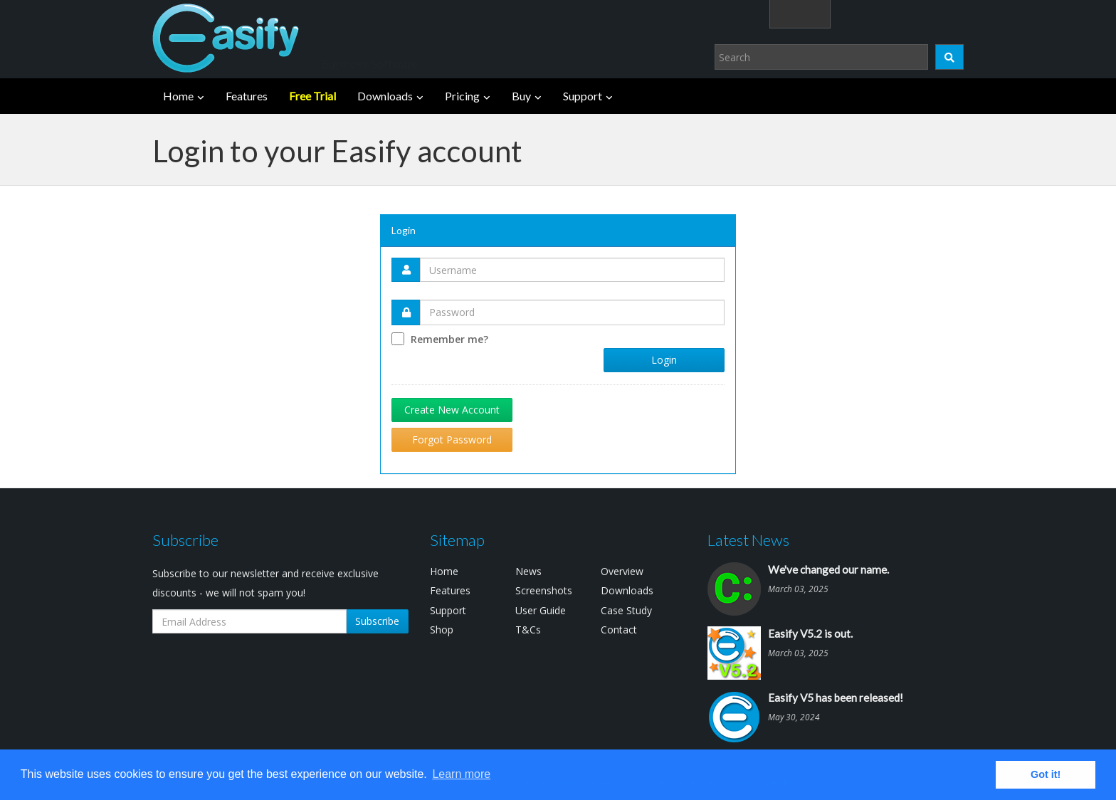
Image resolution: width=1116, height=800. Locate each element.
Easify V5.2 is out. (810, 633)
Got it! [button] (1045, 774)
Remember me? (449, 339)
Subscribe (377, 621)
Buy (521, 95)
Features (247, 95)
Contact (619, 629)
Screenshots (543, 590)
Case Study (626, 610)
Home (178, 95)
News (528, 571)
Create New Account (452, 409)
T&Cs (528, 629)
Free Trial (312, 95)
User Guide (540, 610)
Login (664, 360)
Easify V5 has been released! (835, 697)
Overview (622, 571)
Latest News (748, 539)
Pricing (462, 95)
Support (582, 95)
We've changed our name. (828, 569)
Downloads (385, 95)
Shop (441, 629)
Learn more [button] (461, 774)
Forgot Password (452, 439)
